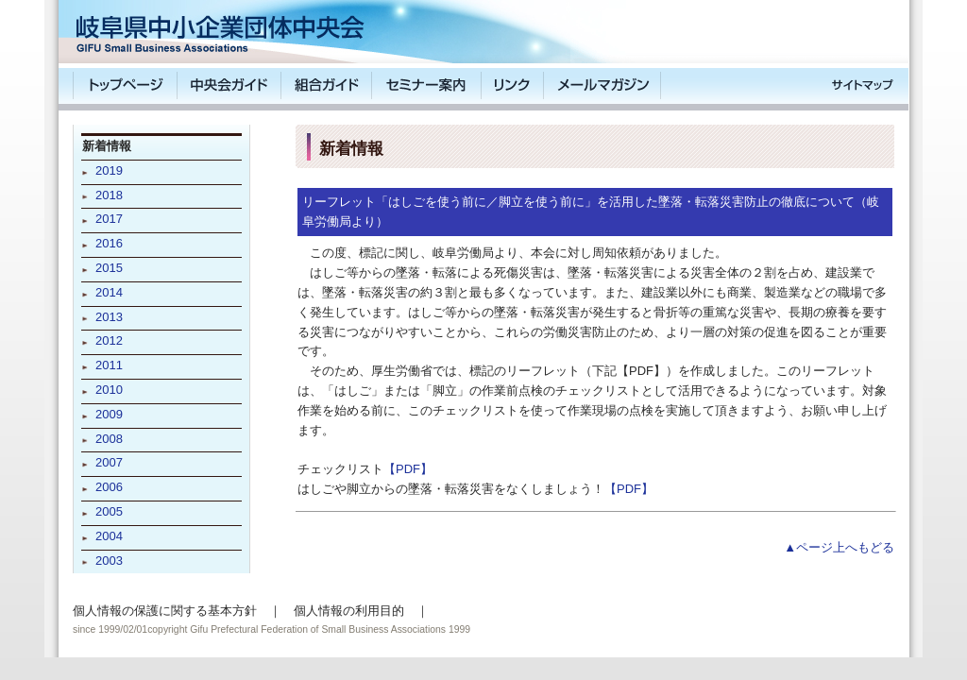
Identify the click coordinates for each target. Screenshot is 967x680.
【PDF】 (408, 469)
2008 (109, 439)
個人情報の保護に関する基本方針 (165, 611)
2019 (109, 170)
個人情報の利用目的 (349, 611)
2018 (109, 195)
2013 (109, 317)
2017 (109, 219)
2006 (109, 487)
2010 (109, 389)
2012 (109, 340)
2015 (109, 268)
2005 (109, 511)
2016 (109, 243)
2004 (109, 536)
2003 (109, 560)
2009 (109, 414)
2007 (109, 462)
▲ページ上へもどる (839, 547)
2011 (109, 365)
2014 (109, 292)
